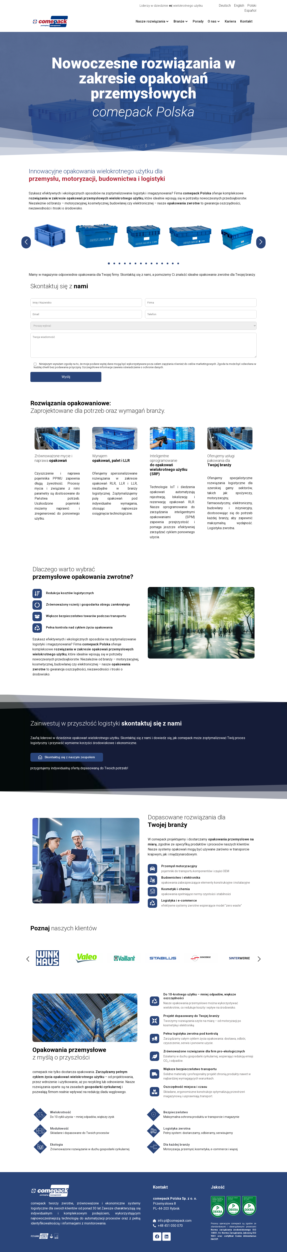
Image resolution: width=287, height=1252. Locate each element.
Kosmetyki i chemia (175, 889)
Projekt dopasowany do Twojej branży (191, 1016)
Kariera (230, 21)
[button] (111, 264)
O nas (214, 21)
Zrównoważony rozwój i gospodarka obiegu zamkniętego (88, 604)
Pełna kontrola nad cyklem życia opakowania (79, 627)
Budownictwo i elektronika (180, 877)
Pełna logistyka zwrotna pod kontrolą (190, 1033)
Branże (181, 21)
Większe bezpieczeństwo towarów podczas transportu (86, 616)
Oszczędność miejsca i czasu (185, 1087)
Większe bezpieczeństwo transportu (190, 1069)
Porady (198, 21)
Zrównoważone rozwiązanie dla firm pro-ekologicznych (204, 1051)
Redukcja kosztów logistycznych (70, 593)
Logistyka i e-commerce (179, 900)
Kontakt (246, 21)
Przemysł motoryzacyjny (179, 866)
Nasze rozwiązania (152, 21)
